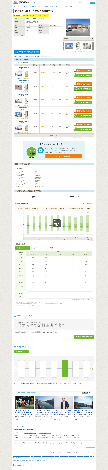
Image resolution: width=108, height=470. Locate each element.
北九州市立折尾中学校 (45, 433)
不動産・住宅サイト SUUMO (20, 6)
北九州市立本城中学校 (30, 433)
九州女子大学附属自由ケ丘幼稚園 (60, 437)
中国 (38, 460)
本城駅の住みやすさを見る (84, 337)
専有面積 (19, 248)
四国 (35, 460)
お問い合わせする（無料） (82, 70)
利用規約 (69, 453)
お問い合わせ (90, 453)
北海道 (14, 460)
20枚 (18, 78)
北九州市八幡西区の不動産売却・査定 (27, 52)
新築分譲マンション (64, 456)
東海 (30, 460)
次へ (92, 369)
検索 (93, 2)
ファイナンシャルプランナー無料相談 (69, 458)
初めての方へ (51, 453)
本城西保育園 (43, 435)
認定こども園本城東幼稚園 (42, 437)
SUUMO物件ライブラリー (37, 6)
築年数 (35, 248)
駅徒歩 (51, 248)
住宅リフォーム (21, 458)
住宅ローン (48, 458)
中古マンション (72, 456)
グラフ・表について (88, 203)
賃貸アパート (45, 456)
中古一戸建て (86, 456)
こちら (73, 383)
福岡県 (46, 6)
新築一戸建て (80, 456)
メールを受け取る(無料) (63, 156)
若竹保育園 (54, 435)
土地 (91, 456)
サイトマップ (60, 453)
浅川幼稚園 (76, 437)
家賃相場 (57, 456)
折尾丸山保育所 (75, 435)
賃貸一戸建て (51, 456)
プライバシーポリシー (79, 453)
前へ (15, 369)
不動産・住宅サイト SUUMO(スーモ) (21, 456)
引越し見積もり (42, 458)
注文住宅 (15, 458)
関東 (21, 460)
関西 (33, 460)
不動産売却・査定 (29, 458)
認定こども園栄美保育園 (30, 435)
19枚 (18, 91)
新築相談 (36, 458)
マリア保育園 (63, 435)
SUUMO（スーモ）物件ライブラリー (25, 2)
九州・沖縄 (42, 460)
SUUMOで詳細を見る (82, 75)
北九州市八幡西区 (54, 6)
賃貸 (44, 15)
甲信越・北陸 (25, 460)
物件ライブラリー (56, 458)
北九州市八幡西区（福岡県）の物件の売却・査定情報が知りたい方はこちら (33, 56)
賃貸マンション (37, 456)
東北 (18, 460)
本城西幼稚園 (27, 437)
